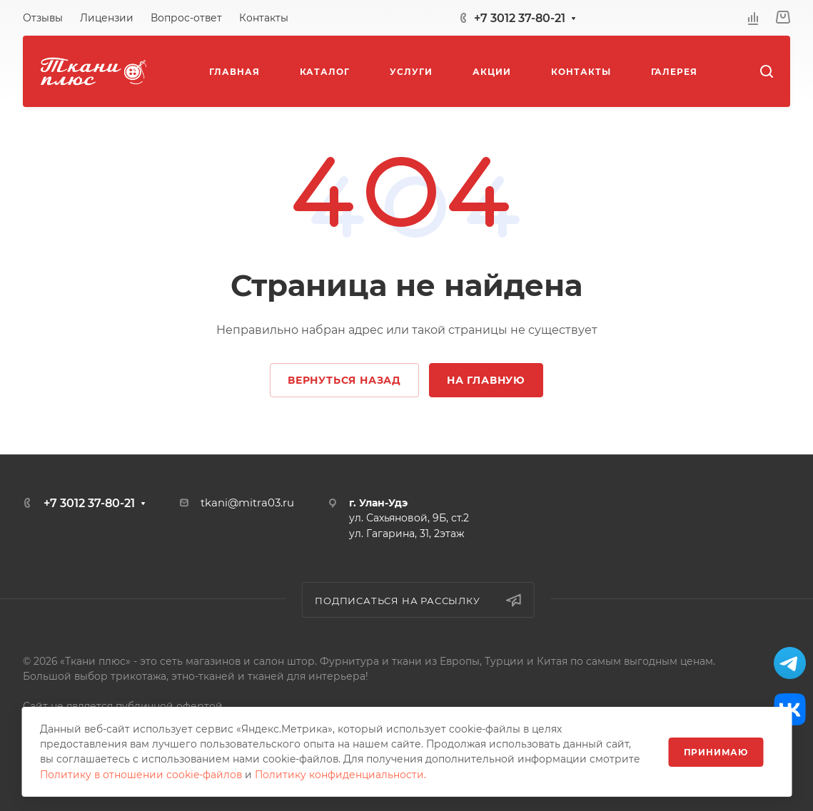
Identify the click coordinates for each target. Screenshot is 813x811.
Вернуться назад (344, 380)
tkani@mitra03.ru (247, 502)
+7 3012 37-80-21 (519, 18)
